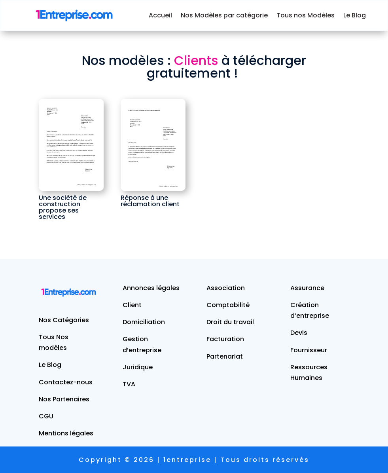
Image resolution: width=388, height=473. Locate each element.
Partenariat (224, 356)
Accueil (160, 15)
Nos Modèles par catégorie (224, 15)
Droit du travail (230, 322)
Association (225, 288)
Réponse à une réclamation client (150, 201)
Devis (298, 332)
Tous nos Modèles (305, 15)
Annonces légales (151, 288)
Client (132, 305)
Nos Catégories (64, 320)
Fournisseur (308, 350)
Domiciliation (144, 322)
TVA (129, 384)
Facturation (225, 339)
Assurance (307, 288)
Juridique (138, 367)
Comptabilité (228, 305)
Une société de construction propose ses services (63, 207)
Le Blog (354, 15)
